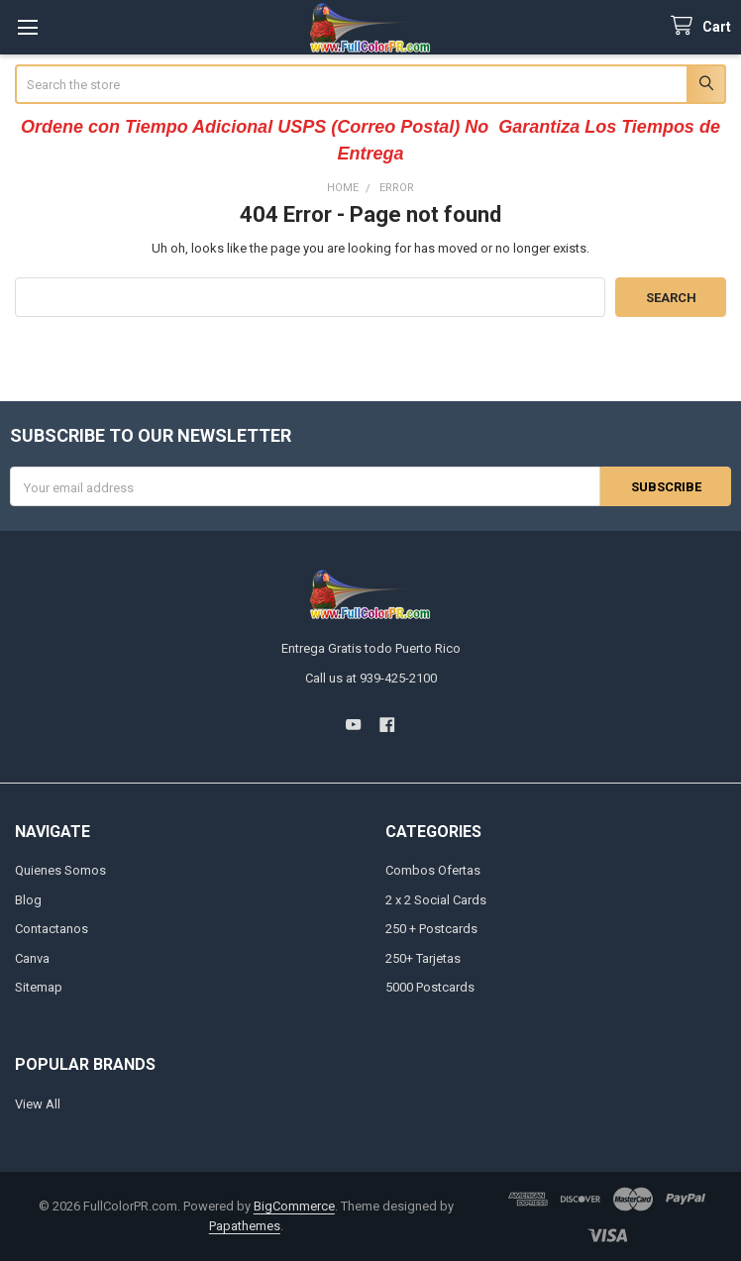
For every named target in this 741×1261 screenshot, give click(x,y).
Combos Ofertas (432, 870)
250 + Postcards (431, 928)
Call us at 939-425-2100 (371, 678)
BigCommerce (294, 1206)
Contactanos (51, 928)
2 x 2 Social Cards (435, 900)
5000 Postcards (430, 987)
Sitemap (38, 987)
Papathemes (244, 1225)
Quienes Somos (60, 870)
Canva (32, 958)
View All (37, 1104)
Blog (28, 900)
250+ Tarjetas (423, 958)
